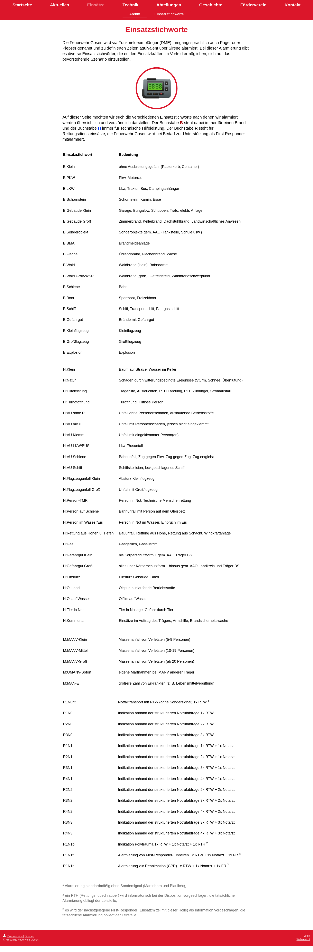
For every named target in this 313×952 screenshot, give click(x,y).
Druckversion (13, 936)
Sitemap (29, 936)
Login (307, 935)
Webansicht (303, 939)
